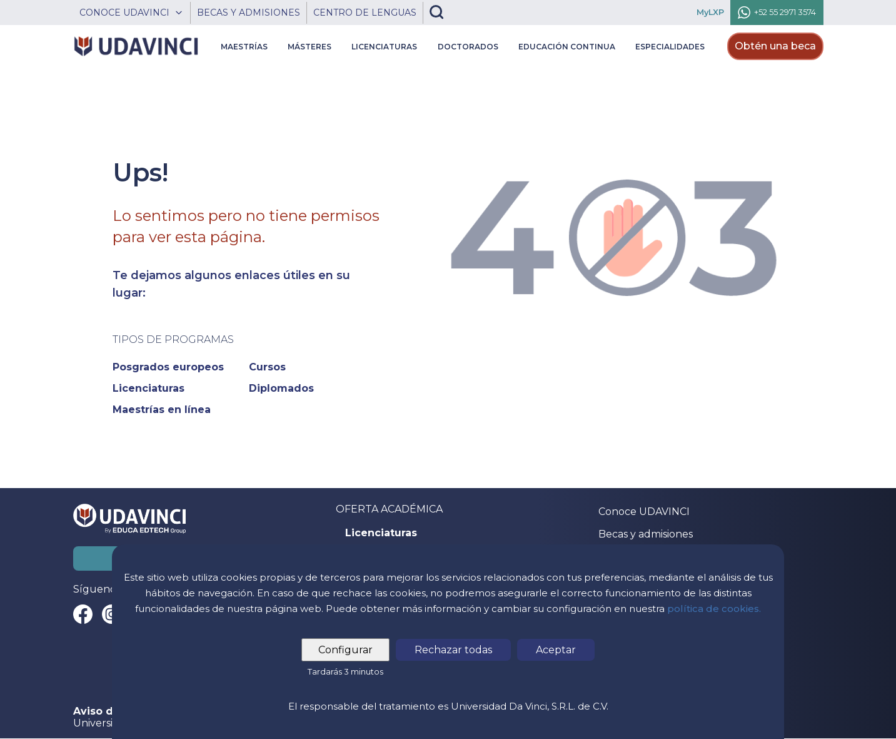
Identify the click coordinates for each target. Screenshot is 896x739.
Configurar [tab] (345, 650)
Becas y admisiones (645, 534)
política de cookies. (714, 608)
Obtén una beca (775, 46)
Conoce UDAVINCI (644, 511)
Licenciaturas (381, 533)
